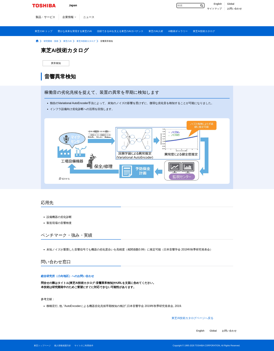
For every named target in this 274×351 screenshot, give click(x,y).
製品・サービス (45, 17)
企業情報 (69, 17)
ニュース (88, 17)
